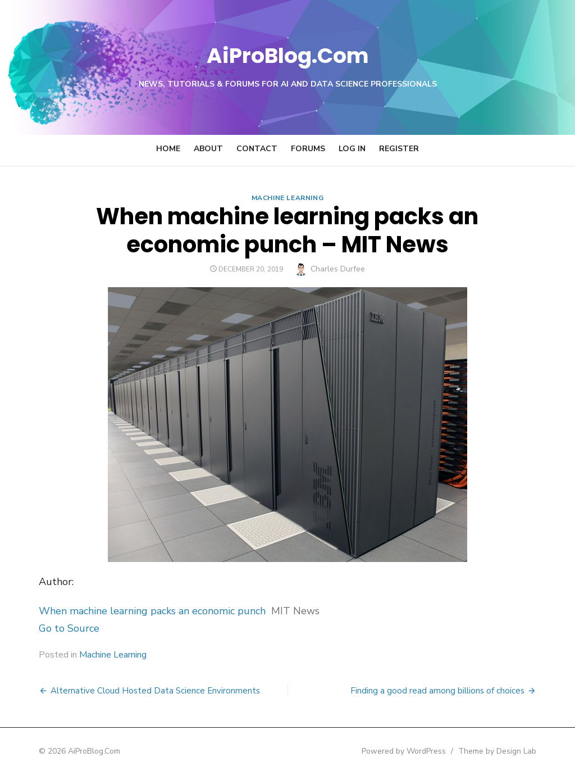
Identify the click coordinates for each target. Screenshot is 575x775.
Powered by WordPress (430, 751)
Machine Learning (288, 197)
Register (399, 148)
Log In (352, 148)
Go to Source (42, 628)
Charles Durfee (338, 269)
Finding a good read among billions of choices (464, 690)
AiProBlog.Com (287, 53)
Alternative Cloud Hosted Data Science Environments (129, 690)
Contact (256, 148)
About (208, 148)
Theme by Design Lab (524, 751)
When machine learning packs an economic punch (125, 611)
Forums (308, 148)
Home (168, 148)
